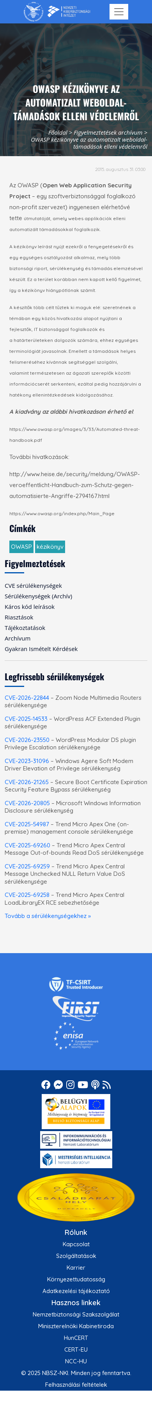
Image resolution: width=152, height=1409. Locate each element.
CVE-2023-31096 (27, 761)
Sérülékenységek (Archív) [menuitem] (38, 596)
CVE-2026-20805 (27, 803)
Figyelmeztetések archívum (108, 132)
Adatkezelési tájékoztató (76, 1291)
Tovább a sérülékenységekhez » (48, 916)
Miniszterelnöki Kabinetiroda (76, 1326)
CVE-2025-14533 (26, 718)
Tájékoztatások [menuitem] (25, 628)
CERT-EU (76, 1349)
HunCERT (76, 1337)
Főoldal (57, 132)
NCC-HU (76, 1361)
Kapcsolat (76, 1244)
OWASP (21, 546)
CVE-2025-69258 (27, 894)
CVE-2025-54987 (27, 824)
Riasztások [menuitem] (19, 617)
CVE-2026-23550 (27, 740)
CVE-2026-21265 (27, 782)
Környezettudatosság (76, 1279)
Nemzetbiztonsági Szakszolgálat (76, 1314)
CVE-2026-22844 (27, 697)
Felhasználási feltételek (76, 1384)
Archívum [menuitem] (17, 638)
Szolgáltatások (76, 1256)
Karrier (76, 1267)
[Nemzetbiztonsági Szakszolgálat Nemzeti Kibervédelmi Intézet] (57, 11)
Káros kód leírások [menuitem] (30, 606)
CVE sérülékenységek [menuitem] (33, 585)
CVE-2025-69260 (27, 845)
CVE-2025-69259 (27, 866)
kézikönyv (50, 546)
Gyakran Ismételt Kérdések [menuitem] (41, 649)
